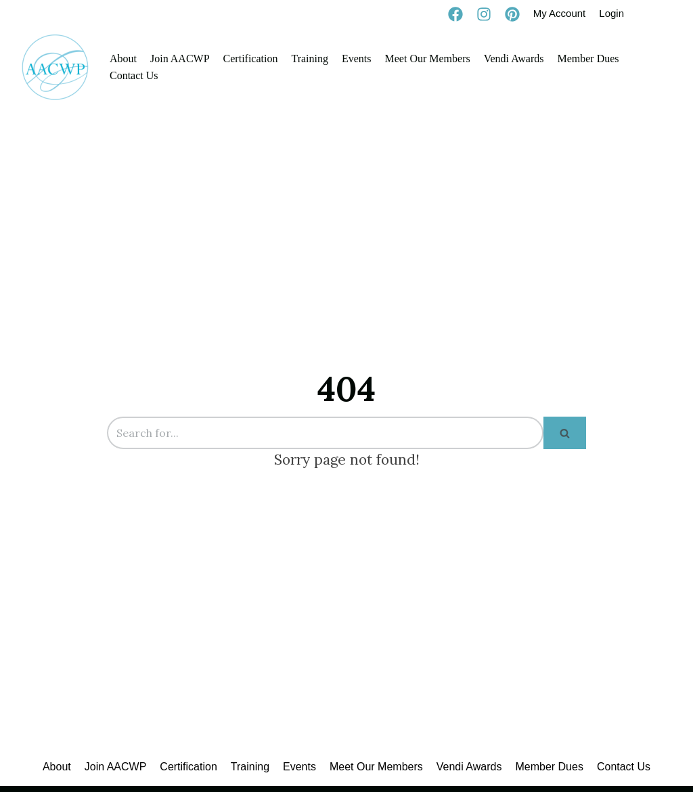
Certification (250, 58)
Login (611, 13)
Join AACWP (180, 58)
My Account (559, 13)
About (123, 58)
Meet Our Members (427, 58)
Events (357, 58)
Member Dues (588, 58)
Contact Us (134, 75)
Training (309, 58)
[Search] (325, 433)
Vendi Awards (514, 58)
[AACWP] (55, 67)
